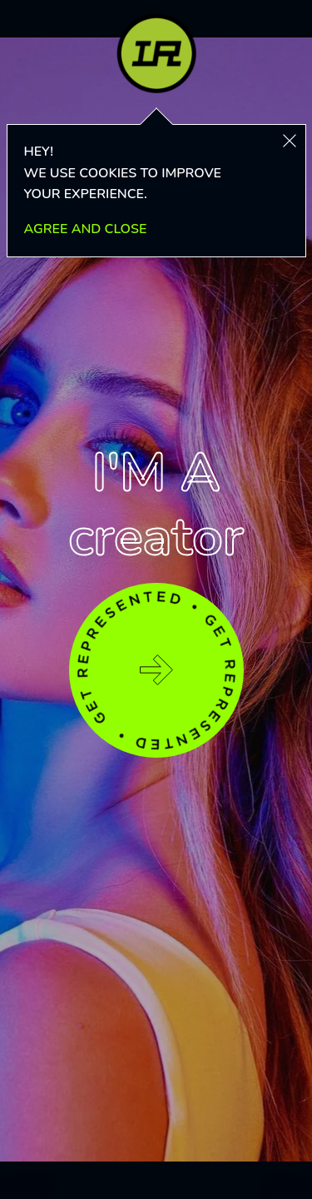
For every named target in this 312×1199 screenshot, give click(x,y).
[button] (289, 140)
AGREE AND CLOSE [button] (85, 229)
